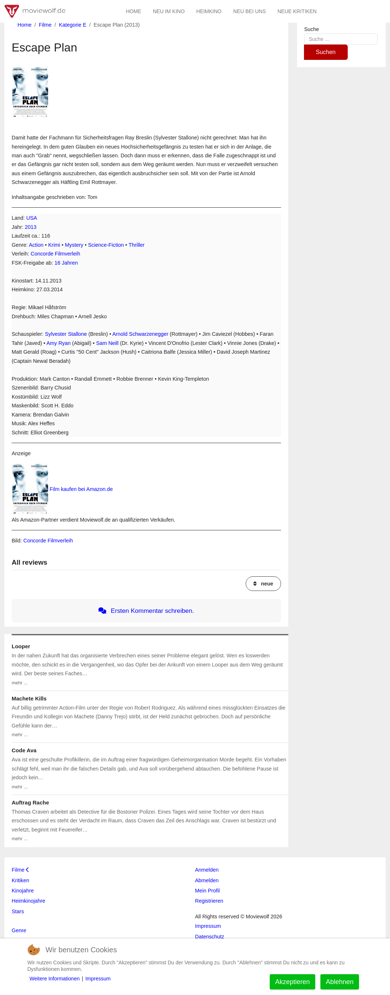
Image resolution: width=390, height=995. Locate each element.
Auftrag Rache (30, 802)
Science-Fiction (106, 245)
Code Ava (24, 750)
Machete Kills (29, 698)
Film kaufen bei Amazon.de (81, 489)
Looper (21, 646)
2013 (30, 227)
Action (36, 245)
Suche (311, 29)
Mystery (74, 245)
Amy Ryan (58, 343)
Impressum (97, 978)
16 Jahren (66, 263)
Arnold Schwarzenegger (140, 334)
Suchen (326, 52)
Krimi (54, 245)
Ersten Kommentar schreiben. (146, 610)
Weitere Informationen (54, 978)
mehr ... (20, 682)
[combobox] (341, 39)
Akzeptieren (292, 982)
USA (31, 218)
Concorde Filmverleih (55, 254)
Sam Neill (107, 343)
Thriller (137, 245)
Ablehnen (340, 982)
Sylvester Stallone (66, 334)
